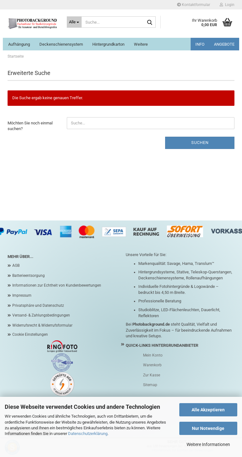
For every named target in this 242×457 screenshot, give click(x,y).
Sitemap (150, 385)
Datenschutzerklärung (87, 433)
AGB (16, 265)
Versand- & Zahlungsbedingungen (41, 315)
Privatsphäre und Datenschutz (38, 305)
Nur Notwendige (208, 428)
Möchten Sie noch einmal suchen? (30, 126)
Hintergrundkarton (108, 44)
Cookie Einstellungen (30, 334)
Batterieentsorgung (28, 275)
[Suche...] (74, 22)
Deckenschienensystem (61, 44)
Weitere (141, 44)
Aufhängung (19, 44)
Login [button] (227, 5)
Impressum (22, 295)
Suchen (200, 142)
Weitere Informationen (208, 444)
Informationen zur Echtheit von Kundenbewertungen (56, 285)
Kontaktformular (193, 5)
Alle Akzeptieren (208, 409)
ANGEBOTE (224, 44)
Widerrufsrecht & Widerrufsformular (42, 325)
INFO (200, 44)
